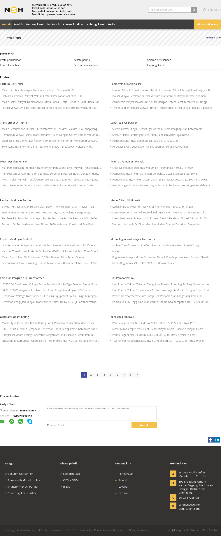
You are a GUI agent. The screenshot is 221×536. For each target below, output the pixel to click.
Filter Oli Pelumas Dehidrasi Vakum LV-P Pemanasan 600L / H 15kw (152, 167)
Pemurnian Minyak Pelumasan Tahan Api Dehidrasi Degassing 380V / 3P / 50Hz (159, 179)
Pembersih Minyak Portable (16, 239)
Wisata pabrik (82, 60)
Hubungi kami (155, 65)
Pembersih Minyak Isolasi (125, 84)
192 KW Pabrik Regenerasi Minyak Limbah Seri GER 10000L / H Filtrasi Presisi (158, 340)
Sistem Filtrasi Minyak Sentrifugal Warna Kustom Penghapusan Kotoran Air (157, 129)
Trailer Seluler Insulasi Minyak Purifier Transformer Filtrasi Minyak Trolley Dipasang (162, 107)
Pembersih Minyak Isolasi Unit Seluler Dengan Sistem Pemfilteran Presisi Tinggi (159, 102)
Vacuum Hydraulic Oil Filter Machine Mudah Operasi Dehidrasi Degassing (156, 224)
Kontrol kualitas (9, 65)
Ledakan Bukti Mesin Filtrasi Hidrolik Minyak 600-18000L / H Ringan (152, 206)
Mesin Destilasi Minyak (13, 161)
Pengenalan (124, 473)
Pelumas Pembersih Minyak (127, 161)
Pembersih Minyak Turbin (15, 200)
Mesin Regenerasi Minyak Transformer (133, 239)
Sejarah (121, 480)
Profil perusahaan (10, 60)
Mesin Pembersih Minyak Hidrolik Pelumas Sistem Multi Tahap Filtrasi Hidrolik (159, 212)
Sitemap (195, 530)
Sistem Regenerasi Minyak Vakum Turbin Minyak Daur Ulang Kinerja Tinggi (46, 212)
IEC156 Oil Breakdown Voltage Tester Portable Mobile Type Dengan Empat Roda (49, 284)
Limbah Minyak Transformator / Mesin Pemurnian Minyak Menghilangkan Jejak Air (161, 90)
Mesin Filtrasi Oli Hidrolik (125, 200)
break (115, 251)
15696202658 (28, 410)
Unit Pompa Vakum (122, 278)
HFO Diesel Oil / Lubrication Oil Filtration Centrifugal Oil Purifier (150, 146)
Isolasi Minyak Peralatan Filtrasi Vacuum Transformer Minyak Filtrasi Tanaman (159, 96)
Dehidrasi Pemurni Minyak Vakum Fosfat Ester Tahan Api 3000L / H (42, 96)
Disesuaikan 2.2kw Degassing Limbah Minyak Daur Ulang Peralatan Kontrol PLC (49, 263)
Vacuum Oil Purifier (11, 84)
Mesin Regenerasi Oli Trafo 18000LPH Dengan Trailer (144, 263)
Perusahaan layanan (86, 65)
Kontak (144, 425)
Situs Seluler (210, 530)
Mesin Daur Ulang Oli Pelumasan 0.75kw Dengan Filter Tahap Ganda (43, 257)
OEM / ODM (69, 480)
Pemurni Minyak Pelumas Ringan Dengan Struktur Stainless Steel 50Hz (154, 173)
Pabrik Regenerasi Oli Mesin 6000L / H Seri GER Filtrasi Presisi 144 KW (153, 335)
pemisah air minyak (122, 317)
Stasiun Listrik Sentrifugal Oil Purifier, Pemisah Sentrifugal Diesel (151, 135)
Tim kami (122, 493)
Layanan (122, 486)
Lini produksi (70, 473)
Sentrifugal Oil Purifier (123, 122)
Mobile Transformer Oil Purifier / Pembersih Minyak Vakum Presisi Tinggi (155, 245)
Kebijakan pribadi (177, 530)
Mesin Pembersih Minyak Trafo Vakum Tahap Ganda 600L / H (38, 90)
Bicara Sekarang (207, 24)
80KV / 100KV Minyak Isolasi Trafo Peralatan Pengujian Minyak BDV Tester (46, 290)
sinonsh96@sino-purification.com (190, 506)
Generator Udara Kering (14, 317)
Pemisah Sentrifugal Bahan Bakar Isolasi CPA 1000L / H (145, 140)
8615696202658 (22, 416)
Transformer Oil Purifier (14, 122)
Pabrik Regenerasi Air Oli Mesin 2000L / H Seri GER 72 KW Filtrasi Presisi (155, 323)
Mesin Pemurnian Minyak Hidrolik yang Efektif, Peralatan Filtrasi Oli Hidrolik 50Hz (161, 218)
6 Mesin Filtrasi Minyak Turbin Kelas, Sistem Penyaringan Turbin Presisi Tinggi (48, 206)
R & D (65, 486)
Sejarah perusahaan (159, 60)
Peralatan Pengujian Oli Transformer (22, 278)
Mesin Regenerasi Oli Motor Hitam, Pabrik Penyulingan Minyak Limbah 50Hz (47, 185)
